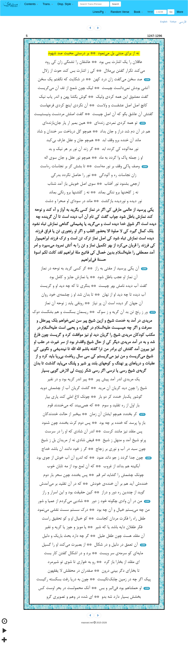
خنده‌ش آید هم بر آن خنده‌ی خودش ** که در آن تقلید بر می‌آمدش (94, 483)
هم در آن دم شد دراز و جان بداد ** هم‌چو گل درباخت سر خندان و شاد (94, 131)
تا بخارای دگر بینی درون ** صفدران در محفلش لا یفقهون (94, 570)
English (163, 21)
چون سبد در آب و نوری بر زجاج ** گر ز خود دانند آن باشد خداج (94, 449)
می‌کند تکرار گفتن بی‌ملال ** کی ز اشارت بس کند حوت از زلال (94, 70)
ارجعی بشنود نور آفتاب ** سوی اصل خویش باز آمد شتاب (94, 183)
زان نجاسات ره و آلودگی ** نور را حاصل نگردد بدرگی (94, 175)
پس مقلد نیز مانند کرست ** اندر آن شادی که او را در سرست (94, 431)
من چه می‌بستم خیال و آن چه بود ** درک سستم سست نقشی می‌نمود (94, 509)
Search (115, 4)
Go (170, 12)
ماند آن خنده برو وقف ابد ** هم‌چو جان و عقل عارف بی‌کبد (94, 140)
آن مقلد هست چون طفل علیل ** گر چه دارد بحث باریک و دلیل (94, 536)
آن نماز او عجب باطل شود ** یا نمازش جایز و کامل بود (94, 277)
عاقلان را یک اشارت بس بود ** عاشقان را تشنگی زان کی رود (94, 62)
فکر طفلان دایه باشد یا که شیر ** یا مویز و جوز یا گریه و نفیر (94, 527)
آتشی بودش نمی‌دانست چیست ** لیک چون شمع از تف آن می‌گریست (94, 88)
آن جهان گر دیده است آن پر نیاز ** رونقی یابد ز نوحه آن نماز (94, 303)
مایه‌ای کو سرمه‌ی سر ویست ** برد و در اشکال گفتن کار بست (94, 553)
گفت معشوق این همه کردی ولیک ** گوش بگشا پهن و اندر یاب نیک (94, 96)
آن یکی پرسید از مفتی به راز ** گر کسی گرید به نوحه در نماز (90, 268)
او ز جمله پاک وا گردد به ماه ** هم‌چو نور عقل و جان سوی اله (94, 157)
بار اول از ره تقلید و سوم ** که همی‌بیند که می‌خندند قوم (94, 405)
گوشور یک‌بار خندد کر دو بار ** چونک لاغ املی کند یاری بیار (94, 396)
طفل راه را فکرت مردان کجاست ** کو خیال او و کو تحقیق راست (94, 518)
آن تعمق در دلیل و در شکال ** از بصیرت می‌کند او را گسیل (90, 544)
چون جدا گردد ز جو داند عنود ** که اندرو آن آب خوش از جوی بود (90, 457)
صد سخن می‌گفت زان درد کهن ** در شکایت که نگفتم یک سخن (90, 79)
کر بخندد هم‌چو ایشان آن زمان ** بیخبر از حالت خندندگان (90, 414)
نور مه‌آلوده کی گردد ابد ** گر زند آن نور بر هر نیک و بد (94, 149)
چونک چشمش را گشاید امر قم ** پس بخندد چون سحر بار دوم (94, 475)
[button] (31, 4)
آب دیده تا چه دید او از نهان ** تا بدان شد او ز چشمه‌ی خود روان (94, 294)
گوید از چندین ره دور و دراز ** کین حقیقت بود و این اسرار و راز (94, 492)
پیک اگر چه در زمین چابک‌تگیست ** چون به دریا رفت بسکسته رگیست (94, 579)
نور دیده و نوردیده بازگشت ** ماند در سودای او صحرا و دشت (94, 201)
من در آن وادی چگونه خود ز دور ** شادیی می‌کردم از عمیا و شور (90, 501)
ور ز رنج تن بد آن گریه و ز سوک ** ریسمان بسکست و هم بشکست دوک (90, 312)
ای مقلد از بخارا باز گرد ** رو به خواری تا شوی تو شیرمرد (94, 562)
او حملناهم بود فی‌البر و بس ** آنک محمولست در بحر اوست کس (90, 588)
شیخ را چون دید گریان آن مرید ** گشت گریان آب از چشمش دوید (94, 388)
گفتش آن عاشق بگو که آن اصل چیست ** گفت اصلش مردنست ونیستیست (94, 114)
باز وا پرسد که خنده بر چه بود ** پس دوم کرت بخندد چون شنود (94, 423)
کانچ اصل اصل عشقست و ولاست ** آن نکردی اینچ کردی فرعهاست (94, 105)
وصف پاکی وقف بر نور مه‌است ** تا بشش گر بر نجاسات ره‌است (90, 166)
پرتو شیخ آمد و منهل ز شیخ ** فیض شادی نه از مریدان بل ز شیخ (94, 440)
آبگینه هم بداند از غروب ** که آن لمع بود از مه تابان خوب (94, 466)
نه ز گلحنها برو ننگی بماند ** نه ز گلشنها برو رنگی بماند (94, 192)
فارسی (182, 22)
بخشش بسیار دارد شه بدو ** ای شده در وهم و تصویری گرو (94, 596)
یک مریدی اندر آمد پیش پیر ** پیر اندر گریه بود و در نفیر (94, 379)
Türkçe (173, 21)
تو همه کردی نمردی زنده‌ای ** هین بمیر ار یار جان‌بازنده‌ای (90, 123)
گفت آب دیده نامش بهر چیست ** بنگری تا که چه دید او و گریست (94, 286)
